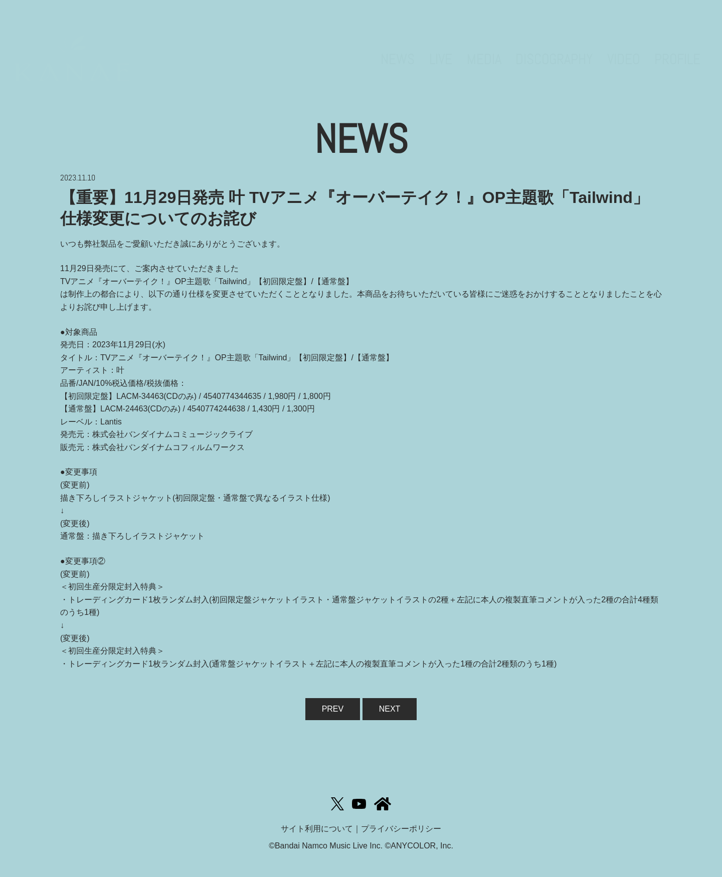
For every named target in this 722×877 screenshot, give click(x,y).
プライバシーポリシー (401, 828)
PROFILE (677, 43)
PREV (333, 709)
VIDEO (623, 43)
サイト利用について (317, 828)
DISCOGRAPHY (554, 43)
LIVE (440, 43)
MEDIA (484, 43)
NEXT (390, 709)
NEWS (398, 43)
